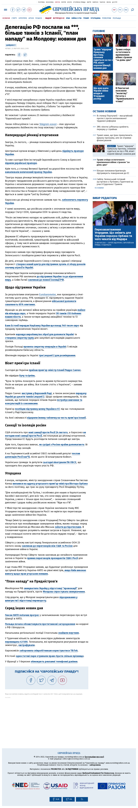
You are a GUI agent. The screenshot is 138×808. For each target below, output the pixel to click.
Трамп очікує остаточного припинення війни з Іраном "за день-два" (124, 54)
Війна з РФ (77, 18)
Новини (6, 18)
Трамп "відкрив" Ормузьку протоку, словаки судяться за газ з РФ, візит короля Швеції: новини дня (103, 58)
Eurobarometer (47, 294)
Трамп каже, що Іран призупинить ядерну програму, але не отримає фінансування (114, 138)
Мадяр (48, 18)
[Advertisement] (46, 717)
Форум (63, 2)
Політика (41, 2)
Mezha (109, 2)
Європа (57, 2)
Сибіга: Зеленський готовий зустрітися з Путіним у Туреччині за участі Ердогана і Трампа (115, 182)
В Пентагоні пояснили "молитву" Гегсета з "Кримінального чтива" (125, 95)
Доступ (114, 2)
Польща (117, 18)
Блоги (69, 2)
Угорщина (95, 18)
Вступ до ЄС (58, 18)
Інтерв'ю (23, 18)
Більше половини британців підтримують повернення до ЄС (113, 171)
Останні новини (104, 111)
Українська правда (28, 2)
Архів (31, 18)
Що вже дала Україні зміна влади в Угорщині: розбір (101, 93)
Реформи (106, 18)
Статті (14, 18)
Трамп (86, 18)
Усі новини (99, 188)
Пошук (38, 18)
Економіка (50, 2)
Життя (89, 2)
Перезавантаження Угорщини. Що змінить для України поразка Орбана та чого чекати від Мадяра (113, 234)
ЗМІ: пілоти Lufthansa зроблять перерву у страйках (113, 128)
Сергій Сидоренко (115, 243)
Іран (68, 18)
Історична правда (79, 2)
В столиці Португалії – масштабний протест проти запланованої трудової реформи (114, 118)
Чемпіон (95, 2)
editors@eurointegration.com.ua (76, 759)
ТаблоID (102, 2)
